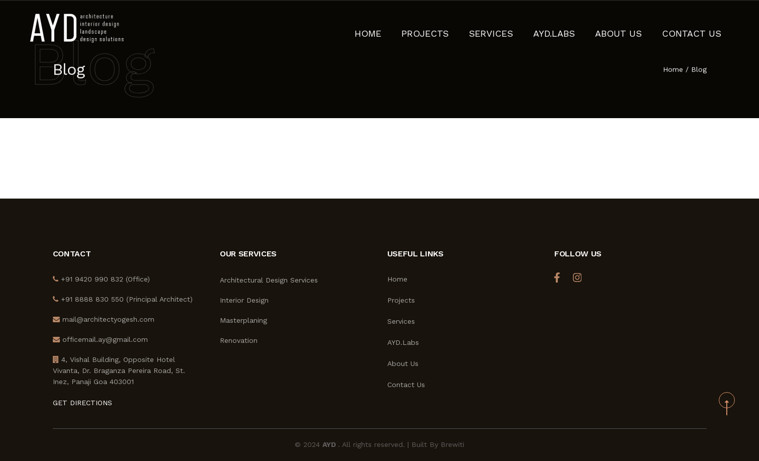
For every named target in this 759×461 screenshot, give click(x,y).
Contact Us (699, 27)
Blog (699, 70)
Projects (474, 27)
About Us (638, 27)
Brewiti (452, 444)
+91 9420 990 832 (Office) (101, 279)
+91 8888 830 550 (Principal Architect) (123, 299)
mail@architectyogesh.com (103, 319)
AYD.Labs (584, 27)
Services (530, 27)
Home (425, 27)
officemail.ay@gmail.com (100, 339)
